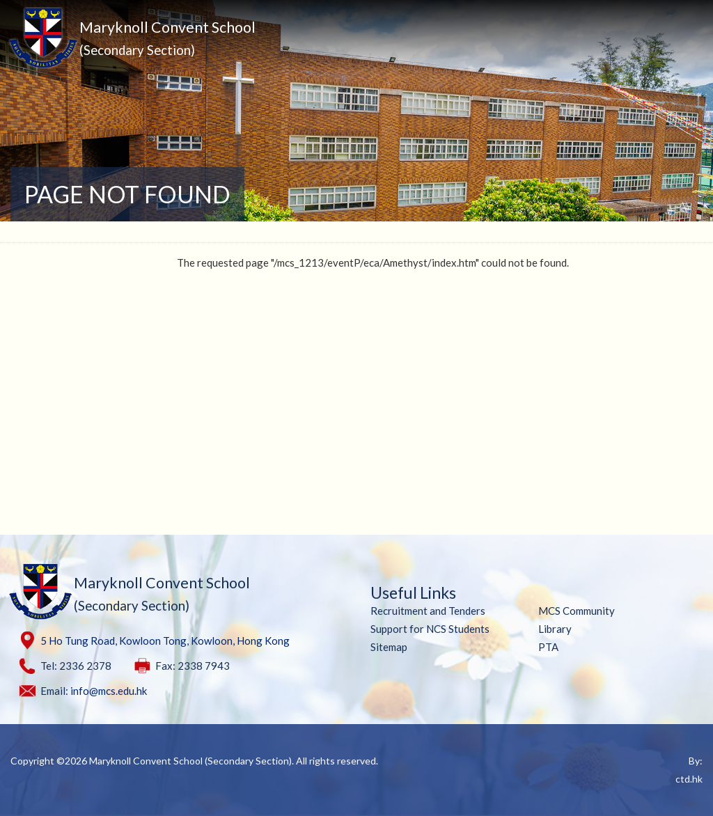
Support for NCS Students (429, 628)
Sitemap (388, 647)
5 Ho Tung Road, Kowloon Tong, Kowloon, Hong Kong (165, 640)
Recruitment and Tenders (427, 610)
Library (555, 628)
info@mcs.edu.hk (108, 690)
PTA (548, 647)
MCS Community (576, 610)
